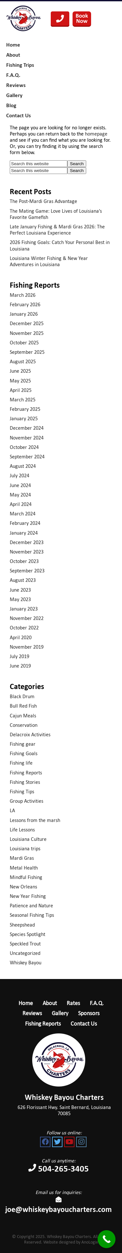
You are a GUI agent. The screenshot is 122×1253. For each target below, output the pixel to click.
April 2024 (21, 504)
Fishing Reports (26, 772)
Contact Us (84, 1024)
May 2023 (20, 599)
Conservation (23, 725)
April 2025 (21, 390)
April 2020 (21, 637)
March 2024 (22, 513)
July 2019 (19, 656)
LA (12, 810)
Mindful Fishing (26, 877)
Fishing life (21, 762)
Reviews (32, 1013)
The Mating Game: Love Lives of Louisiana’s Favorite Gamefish (56, 214)
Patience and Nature (31, 905)
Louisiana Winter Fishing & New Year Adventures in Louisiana (49, 261)
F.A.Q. (97, 1003)
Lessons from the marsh (35, 820)
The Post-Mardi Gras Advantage (43, 201)
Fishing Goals (23, 753)
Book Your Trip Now (82, 19)
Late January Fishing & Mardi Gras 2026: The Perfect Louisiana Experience (57, 229)
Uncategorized (25, 953)
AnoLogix (89, 1242)
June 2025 (20, 370)
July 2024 (19, 475)
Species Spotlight (27, 934)
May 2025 (20, 380)
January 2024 (24, 532)
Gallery (60, 1013)
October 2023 (24, 561)
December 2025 (27, 323)
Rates (73, 1003)
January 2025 (24, 418)
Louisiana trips (25, 848)
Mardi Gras (22, 858)
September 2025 (27, 352)
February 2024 (25, 523)
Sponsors (89, 1013)
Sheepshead (22, 924)
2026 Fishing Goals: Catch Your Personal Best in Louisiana (60, 245)
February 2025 (25, 409)
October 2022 (24, 627)
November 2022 (27, 618)
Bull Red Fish (23, 705)
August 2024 (23, 466)
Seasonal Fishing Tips (32, 915)
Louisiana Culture (28, 839)
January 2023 (24, 608)
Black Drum (22, 696)
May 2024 (20, 494)
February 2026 (25, 304)
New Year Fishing (28, 896)
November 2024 (27, 437)
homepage (96, 133)
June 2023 (20, 589)
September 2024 (27, 456)
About (50, 1003)
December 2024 (27, 428)
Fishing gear (22, 744)
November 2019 (27, 646)
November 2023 (27, 551)
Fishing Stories (25, 782)
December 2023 (27, 542)
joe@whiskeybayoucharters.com (58, 1205)
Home (26, 1003)
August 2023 (23, 580)
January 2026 (24, 313)
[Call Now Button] (106, 1239)
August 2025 (23, 361)
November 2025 (27, 333)
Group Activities (26, 801)
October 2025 (24, 342)
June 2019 (20, 665)
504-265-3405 (60, 19)
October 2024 (24, 447)
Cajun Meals (23, 715)
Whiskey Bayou (25, 962)
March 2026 (22, 295)
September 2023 (27, 570)
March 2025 (22, 399)
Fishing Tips (22, 791)
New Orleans (23, 886)
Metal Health (24, 867)
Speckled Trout (25, 943)
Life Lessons (22, 829)
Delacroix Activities (30, 734)
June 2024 (20, 485)
